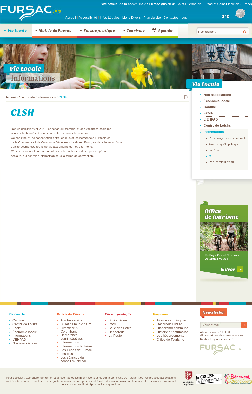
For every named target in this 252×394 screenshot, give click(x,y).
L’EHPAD (211, 119)
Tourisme (135, 30)
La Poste (214, 150)
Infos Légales (110, 17)
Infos (112, 324)
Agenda (165, 30)
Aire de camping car (171, 320)
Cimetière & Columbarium (70, 329)
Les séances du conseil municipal (73, 359)
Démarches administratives (72, 336)
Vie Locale (17, 30)
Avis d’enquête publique (224, 144)
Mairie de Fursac (55, 30)
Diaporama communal (173, 328)
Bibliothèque (118, 320)
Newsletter (213, 311)
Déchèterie (117, 332)
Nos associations (217, 95)
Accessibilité (88, 17)
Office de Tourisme (170, 339)
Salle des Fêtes (120, 328)
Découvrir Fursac (169, 324)
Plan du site (152, 17)
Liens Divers (131, 17)
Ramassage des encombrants (227, 138)
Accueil (70, 17)
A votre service (71, 320)
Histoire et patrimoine (172, 332)
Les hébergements (170, 335)
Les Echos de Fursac (76, 350)
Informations (33, 78)
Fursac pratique (99, 30)
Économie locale (217, 101)
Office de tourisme (222, 213)
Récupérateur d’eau (221, 162)
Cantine (210, 107)
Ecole (208, 113)
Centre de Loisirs (217, 126)
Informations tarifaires (76, 346)
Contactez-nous (175, 17)
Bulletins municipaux (76, 324)
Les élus (67, 354)
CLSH (212, 156)
